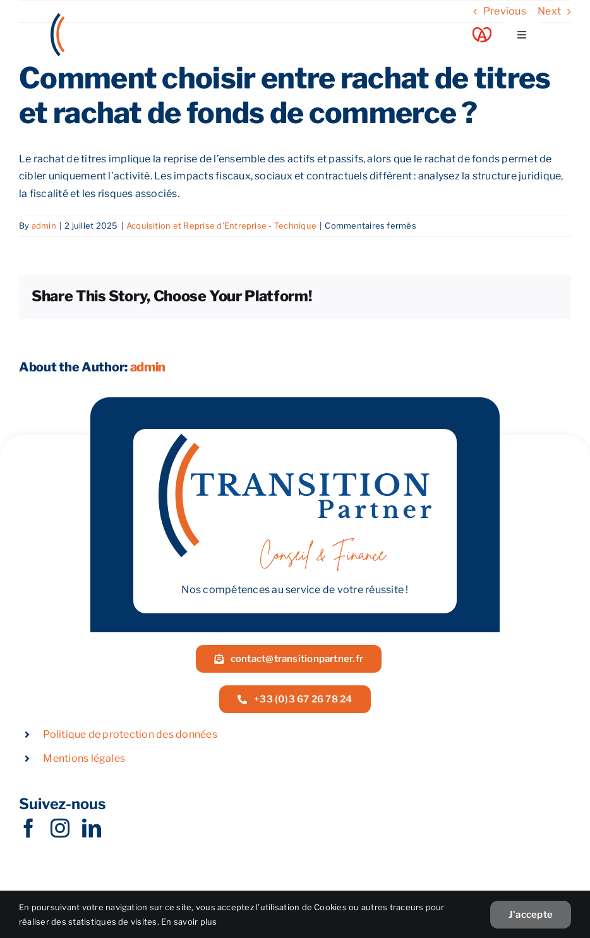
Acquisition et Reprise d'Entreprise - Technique (221, 225)
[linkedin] (91, 828)
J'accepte (531, 914)
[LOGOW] (98, 18)
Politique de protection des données (130, 734)
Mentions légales (84, 758)
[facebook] (28, 828)
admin (44, 225)
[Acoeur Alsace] (482, 32)
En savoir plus (189, 922)
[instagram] (60, 828)
